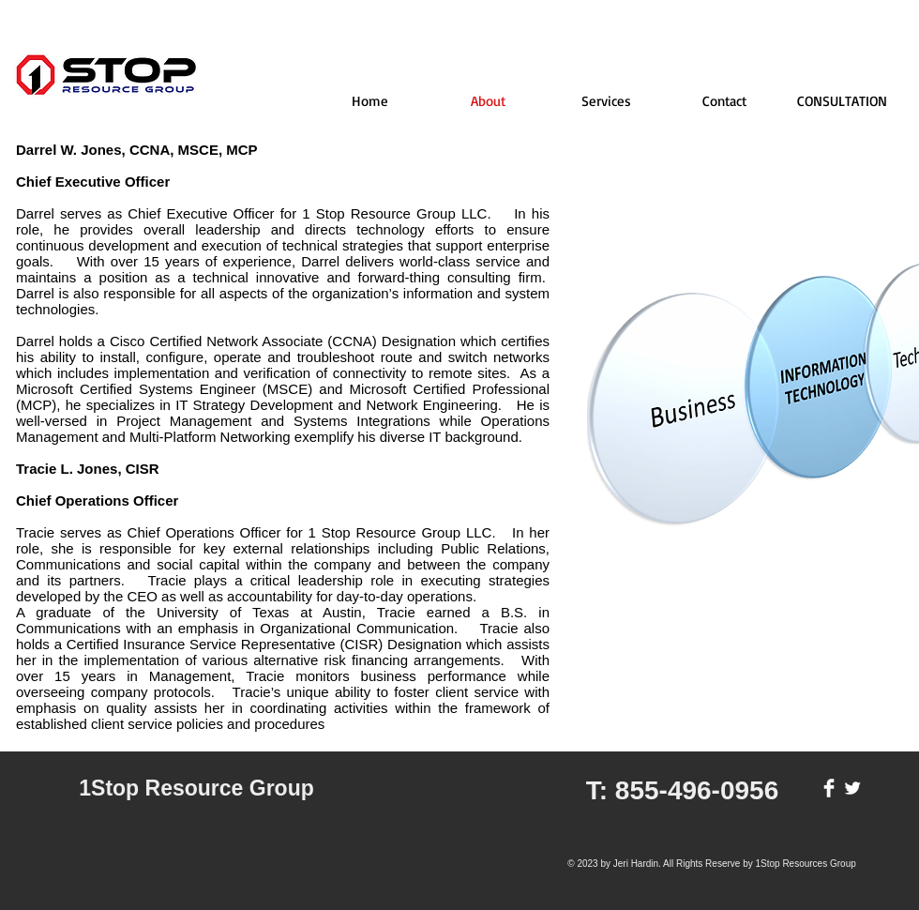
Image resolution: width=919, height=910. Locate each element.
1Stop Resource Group (196, 788)
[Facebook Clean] (829, 788)
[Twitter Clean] (852, 788)
